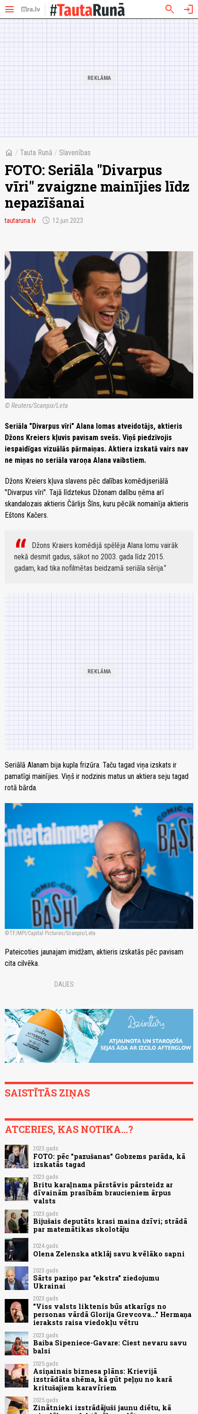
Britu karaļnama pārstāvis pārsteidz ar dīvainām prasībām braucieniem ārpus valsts (103, 1193)
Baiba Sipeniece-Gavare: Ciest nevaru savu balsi (110, 1346)
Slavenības (75, 152)
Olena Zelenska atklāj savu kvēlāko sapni (109, 1253)
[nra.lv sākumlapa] (30, 9)
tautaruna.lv (20, 220)
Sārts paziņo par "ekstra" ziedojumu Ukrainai (96, 1281)
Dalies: (64, 984)
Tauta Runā (36, 152)
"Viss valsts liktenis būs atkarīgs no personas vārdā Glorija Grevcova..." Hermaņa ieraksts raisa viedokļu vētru (112, 1314)
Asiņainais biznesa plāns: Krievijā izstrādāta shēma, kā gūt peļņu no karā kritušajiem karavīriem (102, 1379)
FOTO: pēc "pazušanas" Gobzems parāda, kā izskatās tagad (109, 1160)
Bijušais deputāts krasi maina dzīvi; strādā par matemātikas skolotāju (110, 1225)
